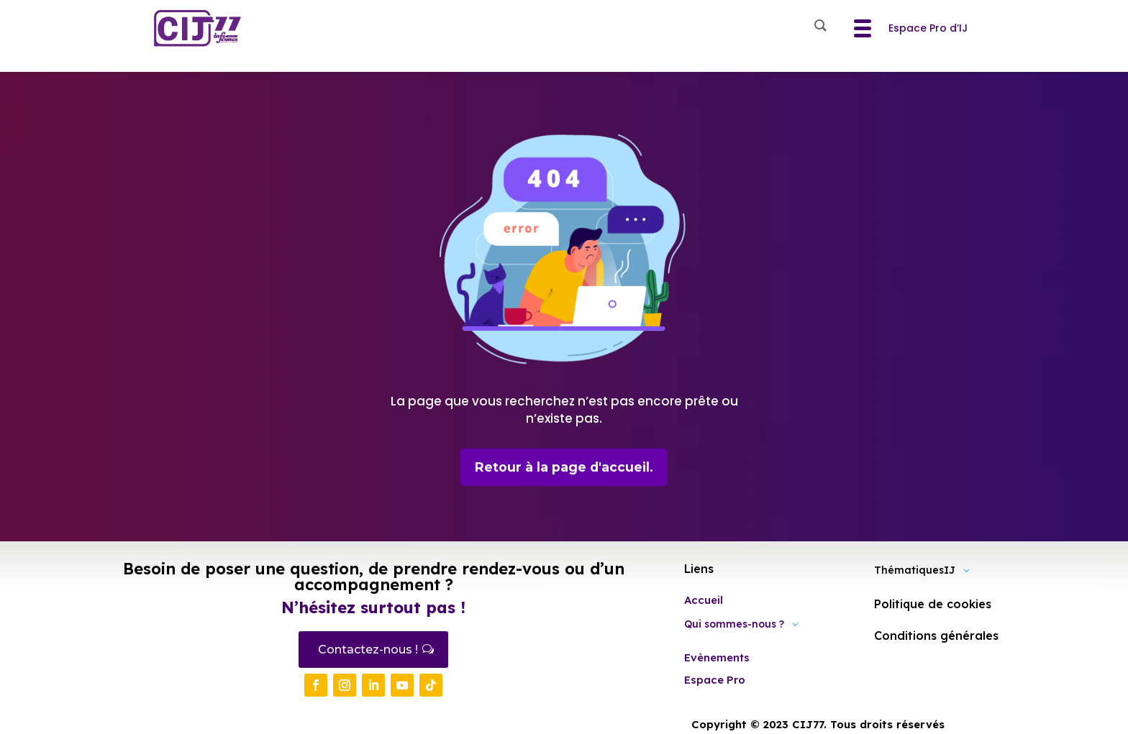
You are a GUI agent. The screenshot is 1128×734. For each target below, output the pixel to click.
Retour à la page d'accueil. (564, 467)
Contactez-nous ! (368, 650)
